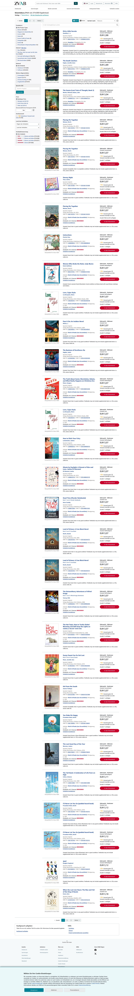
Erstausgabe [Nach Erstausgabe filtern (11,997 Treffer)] (22, 75)
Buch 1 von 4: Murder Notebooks (71, 500)
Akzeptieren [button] (34, 990)
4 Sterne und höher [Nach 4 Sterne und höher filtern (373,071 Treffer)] (28, 140)
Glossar (71, 930)
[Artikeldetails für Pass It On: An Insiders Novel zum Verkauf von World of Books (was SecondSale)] (52, 331)
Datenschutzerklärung (63, 958)
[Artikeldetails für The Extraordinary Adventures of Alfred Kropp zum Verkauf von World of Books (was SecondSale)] (52, 601)
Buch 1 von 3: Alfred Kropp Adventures (73, 595)
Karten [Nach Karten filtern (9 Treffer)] (19, 42)
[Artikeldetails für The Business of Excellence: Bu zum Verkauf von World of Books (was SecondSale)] (52, 360)
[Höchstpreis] (28, 110)
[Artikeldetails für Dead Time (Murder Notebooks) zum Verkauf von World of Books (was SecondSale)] (52, 507)
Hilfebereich (79, 949)
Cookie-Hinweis (61, 963)
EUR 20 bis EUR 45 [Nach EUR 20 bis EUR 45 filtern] (22, 103)
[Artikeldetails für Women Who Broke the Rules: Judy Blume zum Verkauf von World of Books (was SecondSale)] (52, 273)
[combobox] (54, 3)
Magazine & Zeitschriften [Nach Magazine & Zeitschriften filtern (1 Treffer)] (24, 32)
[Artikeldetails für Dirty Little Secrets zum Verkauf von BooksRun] (52, 41)
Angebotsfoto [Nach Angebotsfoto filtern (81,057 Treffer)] (23, 81)
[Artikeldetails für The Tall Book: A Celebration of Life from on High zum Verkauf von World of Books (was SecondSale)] (52, 782)
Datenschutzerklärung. (85, 985)
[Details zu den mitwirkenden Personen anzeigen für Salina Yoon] (66, 179)
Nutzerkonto (99, 3)
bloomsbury (25, 15)
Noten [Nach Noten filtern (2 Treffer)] (19, 36)
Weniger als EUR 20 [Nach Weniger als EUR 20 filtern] (22, 101)
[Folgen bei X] (95, 954)
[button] (117, 25)
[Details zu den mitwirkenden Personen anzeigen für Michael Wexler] (67, 92)
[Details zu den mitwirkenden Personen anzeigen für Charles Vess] (66, 237)
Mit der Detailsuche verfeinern (40, 15)
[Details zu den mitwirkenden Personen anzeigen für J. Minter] (65, 323)
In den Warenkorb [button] (109, 46)
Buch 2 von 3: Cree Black (69, 531)
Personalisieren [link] (74, 990)
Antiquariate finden (94, 8)
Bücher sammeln (52, 8)
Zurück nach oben (67, 942)
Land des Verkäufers (22, 127)
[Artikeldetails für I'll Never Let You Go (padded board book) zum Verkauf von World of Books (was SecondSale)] (52, 811)
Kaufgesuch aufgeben (22, 931)
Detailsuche (18, 8)
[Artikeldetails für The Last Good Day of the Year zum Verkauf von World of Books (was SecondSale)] (52, 753)
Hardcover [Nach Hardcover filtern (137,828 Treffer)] (22, 68)
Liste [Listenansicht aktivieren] (75, 20)
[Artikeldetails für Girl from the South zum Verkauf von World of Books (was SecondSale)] (52, 696)
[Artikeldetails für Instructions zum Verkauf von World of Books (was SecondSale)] (52, 242)
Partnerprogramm (44, 952)
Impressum (60, 955)
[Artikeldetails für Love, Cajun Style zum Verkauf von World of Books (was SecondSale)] (52, 302)
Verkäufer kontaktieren (69, 46)
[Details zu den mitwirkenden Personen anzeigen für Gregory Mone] (67, 383)
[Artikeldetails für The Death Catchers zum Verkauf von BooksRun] (52, 70)
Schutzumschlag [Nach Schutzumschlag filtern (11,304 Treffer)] (23, 79)
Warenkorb (24, 961)
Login (91, 3)
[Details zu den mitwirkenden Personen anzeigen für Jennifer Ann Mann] (68, 659)
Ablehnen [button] (54, 990)
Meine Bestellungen (26, 958)
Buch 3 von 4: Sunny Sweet (70, 657)
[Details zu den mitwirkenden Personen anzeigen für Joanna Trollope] (67, 688)
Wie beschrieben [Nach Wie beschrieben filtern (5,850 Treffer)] (23, 60)
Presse (59, 952)
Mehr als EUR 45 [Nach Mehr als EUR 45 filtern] (21, 105)
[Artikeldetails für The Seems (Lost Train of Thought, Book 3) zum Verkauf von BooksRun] (52, 100)
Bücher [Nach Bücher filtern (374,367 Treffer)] (21, 29)
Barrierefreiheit (61, 966)
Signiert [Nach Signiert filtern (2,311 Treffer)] (21, 77)
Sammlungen (34, 8)
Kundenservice (79, 952)
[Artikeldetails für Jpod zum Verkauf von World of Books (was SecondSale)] (52, 871)
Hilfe (116, 3)
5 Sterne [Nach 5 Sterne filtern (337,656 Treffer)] (26, 142)
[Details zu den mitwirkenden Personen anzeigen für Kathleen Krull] (67, 266)
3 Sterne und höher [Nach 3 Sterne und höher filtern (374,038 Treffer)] (28, 138)
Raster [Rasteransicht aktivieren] (82, 20)
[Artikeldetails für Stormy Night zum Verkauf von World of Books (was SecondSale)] (52, 184)
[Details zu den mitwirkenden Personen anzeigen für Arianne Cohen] (67, 777)
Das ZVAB (60, 949)
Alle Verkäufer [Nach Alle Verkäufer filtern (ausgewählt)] (22, 134)
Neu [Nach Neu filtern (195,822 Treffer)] (20, 50)
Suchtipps (71, 928)
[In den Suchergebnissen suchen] (80, 24)
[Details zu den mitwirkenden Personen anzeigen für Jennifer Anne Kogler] (69, 63)
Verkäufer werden (114, 8)
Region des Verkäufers (22, 124)
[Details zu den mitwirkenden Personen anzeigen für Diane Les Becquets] (68, 294)
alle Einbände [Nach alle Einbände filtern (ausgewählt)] (20, 65)
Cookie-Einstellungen (37, 983)
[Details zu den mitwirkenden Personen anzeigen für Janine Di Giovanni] (68, 471)
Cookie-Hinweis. (95, 983)
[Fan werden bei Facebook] (95, 950)
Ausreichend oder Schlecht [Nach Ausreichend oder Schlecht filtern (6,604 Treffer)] (26, 58)
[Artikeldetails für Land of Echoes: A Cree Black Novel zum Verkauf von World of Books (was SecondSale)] (52, 539)
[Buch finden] (76, 3)
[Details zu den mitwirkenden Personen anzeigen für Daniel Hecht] (67, 533)
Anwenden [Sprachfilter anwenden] (20, 92)
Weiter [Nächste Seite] (39, 20)
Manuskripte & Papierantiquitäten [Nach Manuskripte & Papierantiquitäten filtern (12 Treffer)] (27, 44)
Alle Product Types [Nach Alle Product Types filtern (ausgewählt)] (22, 27)
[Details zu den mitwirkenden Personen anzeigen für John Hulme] (76, 92)
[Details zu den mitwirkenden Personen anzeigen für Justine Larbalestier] (69, 440)
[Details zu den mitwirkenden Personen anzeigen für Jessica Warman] (67, 746)
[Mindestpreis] (19, 110)
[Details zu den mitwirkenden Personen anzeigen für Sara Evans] (66, 894)
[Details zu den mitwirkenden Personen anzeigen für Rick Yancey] (66, 598)
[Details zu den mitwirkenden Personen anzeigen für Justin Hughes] (67, 352)
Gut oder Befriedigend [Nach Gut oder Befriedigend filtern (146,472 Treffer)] (25, 56)
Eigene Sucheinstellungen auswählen (78, 932)
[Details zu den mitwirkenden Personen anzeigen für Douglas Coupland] (68, 863)
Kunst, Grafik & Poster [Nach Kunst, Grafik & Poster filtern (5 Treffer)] (23, 38)
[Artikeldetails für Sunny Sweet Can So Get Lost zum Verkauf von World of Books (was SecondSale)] (52, 665)
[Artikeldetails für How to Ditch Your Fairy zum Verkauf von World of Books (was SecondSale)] (52, 448)
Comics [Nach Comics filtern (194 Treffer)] (20, 34)
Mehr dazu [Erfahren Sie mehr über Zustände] (23, 48)
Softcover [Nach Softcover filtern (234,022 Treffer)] (22, 70)
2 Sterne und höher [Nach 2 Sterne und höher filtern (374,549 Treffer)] (28, 136)
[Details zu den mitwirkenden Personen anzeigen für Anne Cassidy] (67, 502)
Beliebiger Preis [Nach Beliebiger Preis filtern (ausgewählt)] (21, 99)
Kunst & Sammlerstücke (73, 8)
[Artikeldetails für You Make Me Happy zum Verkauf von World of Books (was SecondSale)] (52, 723)
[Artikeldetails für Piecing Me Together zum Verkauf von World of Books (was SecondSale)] (52, 129)
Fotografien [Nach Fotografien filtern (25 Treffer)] (21, 40)
